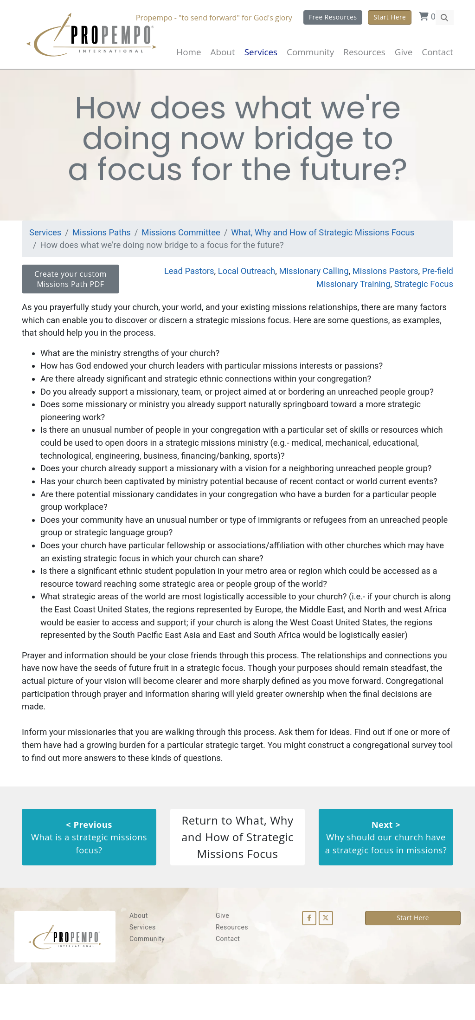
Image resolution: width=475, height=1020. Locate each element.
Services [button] (260, 52)
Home (188, 52)
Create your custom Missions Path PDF (70, 284)
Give (403, 52)
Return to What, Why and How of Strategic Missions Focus (237, 871)
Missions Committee (185, 237)
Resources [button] (364, 52)
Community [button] (310, 52)
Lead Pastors (180, 276)
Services (46, 237)
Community (147, 975)
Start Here (389, 17)
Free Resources (332, 17)
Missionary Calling (309, 276)
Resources (232, 963)
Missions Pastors (383, 276)
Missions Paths (103, 237)
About (223, 52)
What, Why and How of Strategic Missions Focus (331, 237)
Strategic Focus (422, 289)
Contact (437, 52)
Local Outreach (240, 276)
